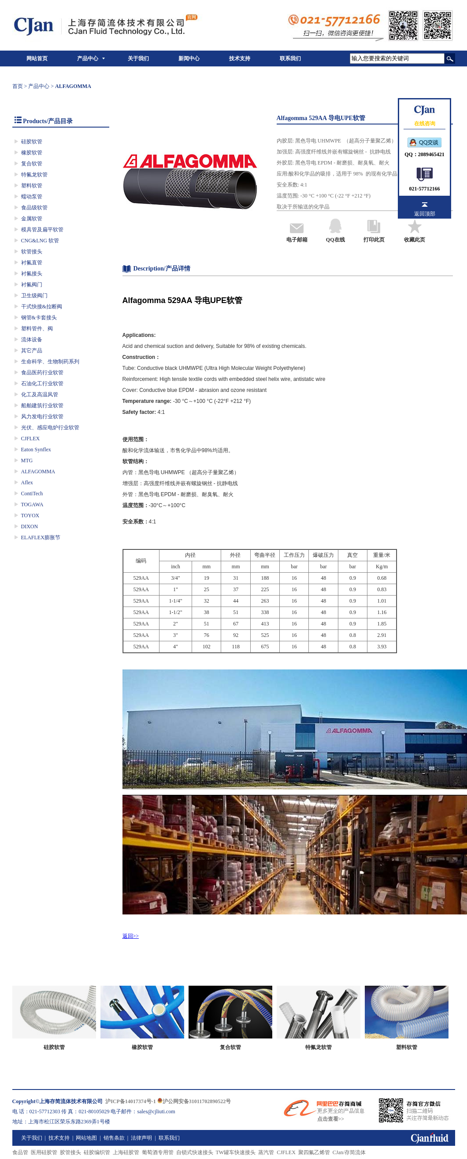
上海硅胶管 (126, 1152)
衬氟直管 (31, 263)
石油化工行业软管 (42, 383)
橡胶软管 (31, 153)
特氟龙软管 (34, 175)
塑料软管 (31, 186)
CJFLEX (30, 438)
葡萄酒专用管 (158, 1152)
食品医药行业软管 (42, 372)
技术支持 (239, 58)
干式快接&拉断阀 (41, 306)
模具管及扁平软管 (42, 230)
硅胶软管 (31, 142)
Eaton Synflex (36, 449)
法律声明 (141, 1138)
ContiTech (32, 493)
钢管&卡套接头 (39, 317)
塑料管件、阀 (37, 328)
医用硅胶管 (44, 1152)
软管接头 (31, 252)
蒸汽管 (266, 1152)
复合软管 (31, 164)
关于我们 (138, 58)
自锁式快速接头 (194, 1152)
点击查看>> (331, 1119)
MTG (27, 460)
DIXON (29, 526)
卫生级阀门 (34, 295)
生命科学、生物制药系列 (50, 361)
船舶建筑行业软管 (42, 405)
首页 (17, 86)
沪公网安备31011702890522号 (194, 1101)
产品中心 (87, 58)
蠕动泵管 (31, 197)
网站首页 (37, 58)
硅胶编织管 (97, 1152)
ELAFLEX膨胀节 (40, 537)
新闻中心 (189, 58)
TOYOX (30, 515)
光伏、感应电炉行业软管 (50, 427)
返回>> (130, 936)
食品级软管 (34, 208)
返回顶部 (424, 214)
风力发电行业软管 (42, 416)
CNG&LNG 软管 (40, 241)
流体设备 (31, 339)
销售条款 (114, 1138)
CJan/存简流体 (349, 1152)
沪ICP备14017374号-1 (130, 1101)
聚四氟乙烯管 (314, 1152)
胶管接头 (70, 1152)
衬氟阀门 (31, 285)
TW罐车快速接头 (236, 1152)
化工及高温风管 (39, 394)
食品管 (20, 1152)
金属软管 (31, 219)
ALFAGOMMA (38, 471)
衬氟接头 (31, 274)
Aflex (27, 482)
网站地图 (86, 1138)
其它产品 (31, 350)
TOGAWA (32, 504)
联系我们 (290, 58)
